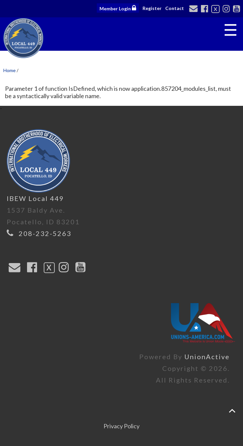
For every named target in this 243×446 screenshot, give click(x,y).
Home (9, 70)
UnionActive (207, 357)
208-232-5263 (45, 233)
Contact (174, 8)
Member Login (117, 8)
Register (152, 8)
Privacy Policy (121, 426)
